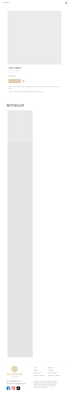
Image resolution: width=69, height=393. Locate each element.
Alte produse (6, 2)
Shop (35, 367)
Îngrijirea (50, 367)
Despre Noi (37, 373)
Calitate (36, 370)
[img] (14, 371)
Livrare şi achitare (39, 375)
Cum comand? (52, 373)
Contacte (51, 370)
